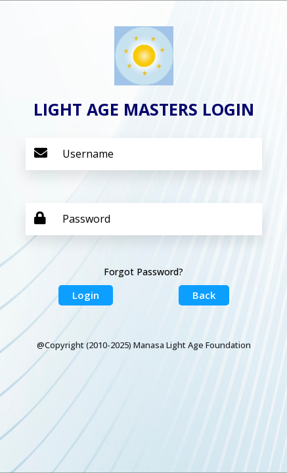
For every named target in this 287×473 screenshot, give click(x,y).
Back (203, 295)
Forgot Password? (143, 271)
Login (85, 295)
